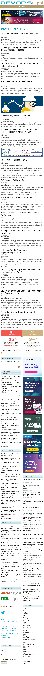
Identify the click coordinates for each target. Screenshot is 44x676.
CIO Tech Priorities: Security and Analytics (19, 34)
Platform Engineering (28, 654)
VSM (24, 663)
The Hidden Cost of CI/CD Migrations (32, 513)
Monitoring (26, 651)
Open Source (26, 653)
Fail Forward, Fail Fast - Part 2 (14, 160)
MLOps (25, 648)
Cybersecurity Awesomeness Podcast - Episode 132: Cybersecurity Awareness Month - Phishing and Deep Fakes (33, 519)
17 (33, 350)
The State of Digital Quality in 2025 (32, 524)
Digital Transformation (29, 639)
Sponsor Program (7, 626)
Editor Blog (5, 637)
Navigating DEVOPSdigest (10, 621)
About (3, 619)
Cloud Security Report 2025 (8, 581)
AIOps (25, 612)
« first (3, 350)
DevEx (25, 634)
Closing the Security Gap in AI (9, 429)
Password (4, 655)
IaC (24, 642)
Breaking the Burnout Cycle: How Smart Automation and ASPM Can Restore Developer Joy (31, 494)
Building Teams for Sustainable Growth (33, 534)
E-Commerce (26, 641)
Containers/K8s (27, 627)
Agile (24, 608)
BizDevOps (26, 620)
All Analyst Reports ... (7, 518)
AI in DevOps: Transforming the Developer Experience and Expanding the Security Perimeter (10, 382)
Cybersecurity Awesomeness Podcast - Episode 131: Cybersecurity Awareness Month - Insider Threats (33, 544)
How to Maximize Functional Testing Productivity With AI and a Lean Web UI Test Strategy (11, 530)
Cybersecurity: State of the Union (15, 116)
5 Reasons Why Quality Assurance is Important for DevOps (21, 214)
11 (19, 350)
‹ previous (8, 350)
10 (16, 350)
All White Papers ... (6, 584)
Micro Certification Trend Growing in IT (18, 312)
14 (26, 350)
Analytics (25, 613)
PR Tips (3, 635)
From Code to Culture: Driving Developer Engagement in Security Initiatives (10, 405)
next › (36, 350)
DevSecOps (26, 637)
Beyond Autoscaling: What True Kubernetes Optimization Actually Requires (31, 486)
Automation (26, 619)
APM (24, 617)
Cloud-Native (26, 625)
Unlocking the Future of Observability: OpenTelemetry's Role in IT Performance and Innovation (10, 433)
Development (26, 632)
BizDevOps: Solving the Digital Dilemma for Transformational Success (20, 48)
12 (21, 350)
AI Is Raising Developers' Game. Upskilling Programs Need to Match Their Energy (32, 591)
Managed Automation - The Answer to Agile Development (20, 231)
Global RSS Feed (7, 606)
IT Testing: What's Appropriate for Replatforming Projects (15, 251)
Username (4, 650)
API (24, 615)
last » (40, 350)
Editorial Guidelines (8, 628)
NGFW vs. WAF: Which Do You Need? (33, 538)
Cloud (24, 624)
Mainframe (26, 646)
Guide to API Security (7, 526)
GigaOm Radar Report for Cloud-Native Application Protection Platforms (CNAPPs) (11, 502)
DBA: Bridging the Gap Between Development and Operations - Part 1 (21, 292)
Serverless (26, 658)
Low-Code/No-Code (28, 644)
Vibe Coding (26, 661)
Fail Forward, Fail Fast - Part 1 (14, 180)
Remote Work (26, 656)
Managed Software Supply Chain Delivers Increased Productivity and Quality (19, 130)
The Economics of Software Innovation (11, 543)
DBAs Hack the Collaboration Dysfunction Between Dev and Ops (19, 64)
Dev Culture (26, 630)
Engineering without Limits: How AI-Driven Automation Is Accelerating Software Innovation (32, 557)
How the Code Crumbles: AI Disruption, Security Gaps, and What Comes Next (11, 419)
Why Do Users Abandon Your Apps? (16, 197)
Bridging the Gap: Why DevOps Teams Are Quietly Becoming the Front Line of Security (33, 501)
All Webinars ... (5, 446)
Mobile (25, 649)
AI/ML (24, 610)
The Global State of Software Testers (17, 81)
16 (31, 350)
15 (28, 350)
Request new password (11, 659)
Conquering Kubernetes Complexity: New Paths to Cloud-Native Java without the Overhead (32, 598)
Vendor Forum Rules (8, 631)
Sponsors (4, 624)
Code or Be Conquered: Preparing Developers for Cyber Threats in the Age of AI (10, 425)
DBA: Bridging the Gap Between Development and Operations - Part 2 (21, 270)
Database (25, 629)
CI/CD (25, 622)
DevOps (25, 636)
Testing (25, 659)
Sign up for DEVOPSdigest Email (10, 361)
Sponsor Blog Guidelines (10, 633)
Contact (4, 640)
